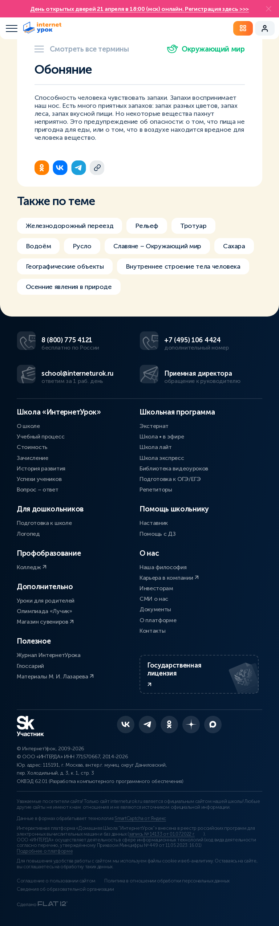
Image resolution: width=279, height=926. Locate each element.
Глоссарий (30, 666)
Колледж (31, 567)
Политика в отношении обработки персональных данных (167, 881)
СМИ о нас (154, 599)
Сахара (234, 246)
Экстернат (154, 426)
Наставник (154, 523)
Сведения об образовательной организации (65, 889)
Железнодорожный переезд (70, 225)
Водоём (38, 246)
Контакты (152, 631)
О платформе (158, 620)
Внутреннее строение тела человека (183, 266)
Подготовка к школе (44, 523)
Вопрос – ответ (37, 489)
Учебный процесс (40, 436)
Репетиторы (156, 489)
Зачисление (32, 458)
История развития (41, 468)
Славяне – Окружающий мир (157, 246)
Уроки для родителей (45, 600)
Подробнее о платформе (45, 851)
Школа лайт (156, 447)
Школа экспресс (162, 458)
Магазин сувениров (45, 622)
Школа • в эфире (162, 436)
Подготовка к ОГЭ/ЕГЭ (170, 479)
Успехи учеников (39, 479)
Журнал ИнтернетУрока (49, 655)
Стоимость (32, 447)
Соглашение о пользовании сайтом (56, 881)
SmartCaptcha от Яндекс (140, 818)
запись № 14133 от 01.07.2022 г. (162, 834)
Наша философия (163, 567)
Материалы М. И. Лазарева (55, 676)
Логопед (28, 534)
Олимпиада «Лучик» (44, 611)
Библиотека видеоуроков (174, 468)
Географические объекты (65, 266)
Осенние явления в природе (69, 286)
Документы (155, 609)
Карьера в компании (169, 578)
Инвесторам (156, 588)
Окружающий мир (205, 49)
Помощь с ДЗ (157, 534)
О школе (28, 426)
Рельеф (146, 225)
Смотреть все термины (82, 49)
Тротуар (193, 225)
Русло (82, 246)
